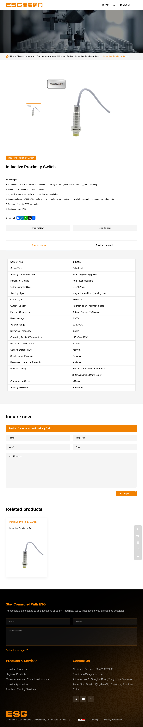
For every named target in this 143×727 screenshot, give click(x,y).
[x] (30, 218)
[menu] (135, 5)
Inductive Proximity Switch (88, 56)
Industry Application (17, 684)
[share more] (34, 218)
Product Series (65, 56)
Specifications (38, 245)
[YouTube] (83, 699)
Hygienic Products (16, 674)
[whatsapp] (26, 218)
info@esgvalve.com (92, 674)
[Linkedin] (76, 699)
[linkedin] (22, 218)
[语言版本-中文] (105, 5)
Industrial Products (16, 669)
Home (13, 56)
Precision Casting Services (21, 689)
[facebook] (18, 218)
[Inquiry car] (124, 5)
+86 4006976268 (103, 669)
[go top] (138, 556)
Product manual (104, 245)
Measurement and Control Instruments (37, 56)
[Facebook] (91, 699)
